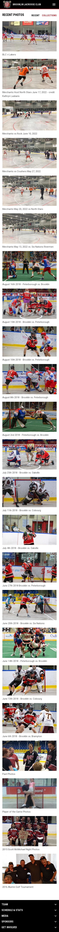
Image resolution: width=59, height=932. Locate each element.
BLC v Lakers (9, 54)
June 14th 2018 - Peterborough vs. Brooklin (24, 661)
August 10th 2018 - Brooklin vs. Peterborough (25, 359)
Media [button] (5, 916)
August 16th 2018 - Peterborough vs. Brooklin (25, 284)
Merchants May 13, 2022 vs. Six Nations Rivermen (27, 246)
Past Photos (8, 774)
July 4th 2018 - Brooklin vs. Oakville (20, 548)
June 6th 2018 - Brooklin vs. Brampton (22, 736)
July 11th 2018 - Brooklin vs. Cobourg (21, 510)
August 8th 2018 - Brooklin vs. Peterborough (25, 397)
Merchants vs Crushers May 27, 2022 (21, 171)
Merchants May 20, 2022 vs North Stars (22, 209)
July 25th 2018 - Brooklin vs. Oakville (21, 472)
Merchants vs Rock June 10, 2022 (19, 133)
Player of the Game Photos (16, 811)
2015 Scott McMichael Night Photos (20, 849)
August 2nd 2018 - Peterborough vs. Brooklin (25, 435)
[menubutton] (54, 4)
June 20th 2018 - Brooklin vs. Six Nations (23, 623)
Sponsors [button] (7, 921)
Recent (35, 15)
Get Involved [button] (9, 927)
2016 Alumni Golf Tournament (17, 887)
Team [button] (5, 904)
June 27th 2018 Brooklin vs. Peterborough (23, 585)
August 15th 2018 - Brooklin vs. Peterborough (25, 322)
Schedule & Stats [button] (12, 910)
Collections (49, 15)
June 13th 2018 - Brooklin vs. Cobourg (22, 698)
